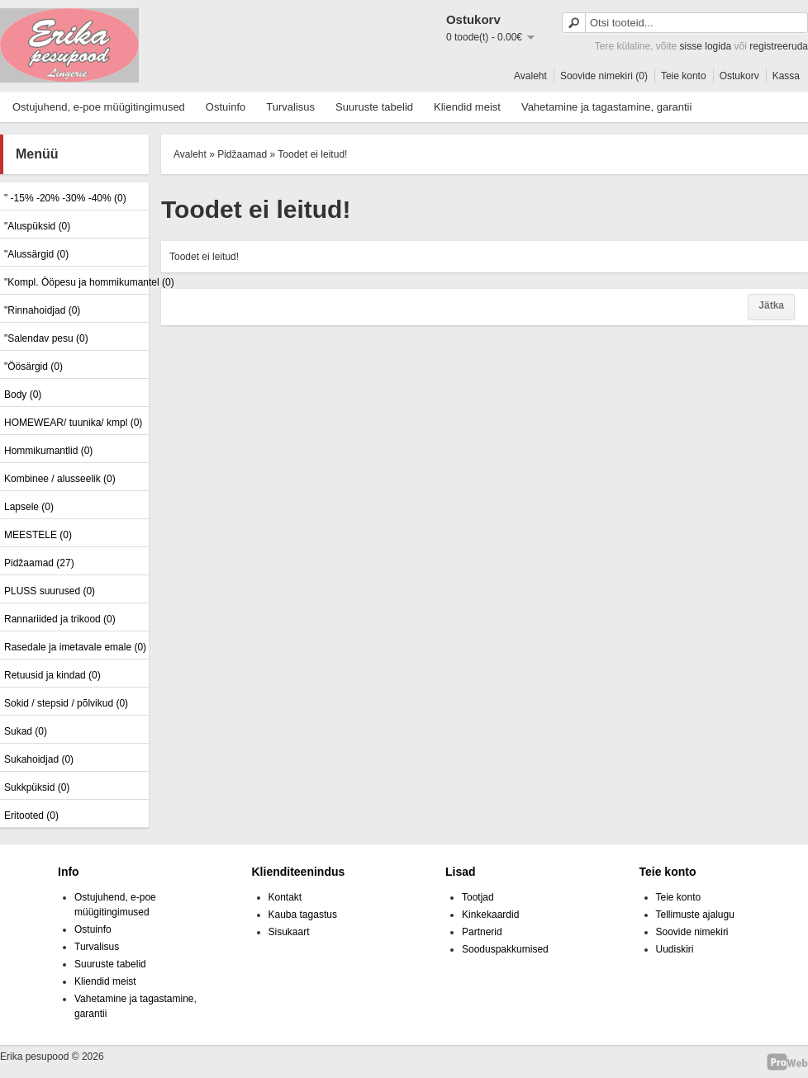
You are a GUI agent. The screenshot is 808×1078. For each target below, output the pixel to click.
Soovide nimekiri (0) (604, 76)
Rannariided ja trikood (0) (60, 619)
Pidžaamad (242, 154)
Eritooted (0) (31, 815)
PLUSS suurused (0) (49, 591)
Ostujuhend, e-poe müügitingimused (98, 107)
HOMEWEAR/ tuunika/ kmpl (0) (73, 422)
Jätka (771, 305)
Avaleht (530, 76)
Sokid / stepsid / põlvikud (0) (66, 703)
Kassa (786, 76)
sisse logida (706, 46)
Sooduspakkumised (505, 949)
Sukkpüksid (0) (36, 787)
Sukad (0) (25, 731)
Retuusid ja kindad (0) (52, 675)
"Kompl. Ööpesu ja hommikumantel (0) (74, 282)
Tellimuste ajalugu (695, 914)
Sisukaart (289, 932)
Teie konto (683, 76)
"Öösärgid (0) (33, 366)
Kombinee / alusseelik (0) (60, 479)
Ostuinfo (225, 107)
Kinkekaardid (490, 914)
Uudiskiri (675, 949)
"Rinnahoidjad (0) (42, 310)
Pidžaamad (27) (39, 563)
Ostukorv (739, 76)
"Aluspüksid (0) (37, 226)
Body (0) (22, 394)
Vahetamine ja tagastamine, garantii (606, 107)
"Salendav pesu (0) (46, 338)
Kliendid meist (467, 107)
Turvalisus (290, 107)
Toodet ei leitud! (312, 154)
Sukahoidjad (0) (39, 759)
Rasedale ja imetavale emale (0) (74, 647)
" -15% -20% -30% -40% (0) (65, 198)
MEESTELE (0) (38, 535)
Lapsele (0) (29, 507)
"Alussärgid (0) (36, 254)
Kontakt (285, 897)
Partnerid (482, 932)
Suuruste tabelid (374, 107)
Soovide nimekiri (692, 932)
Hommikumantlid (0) (48, 450)
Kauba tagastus (303, 914)
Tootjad (478, 897)
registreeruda (778, 46)
